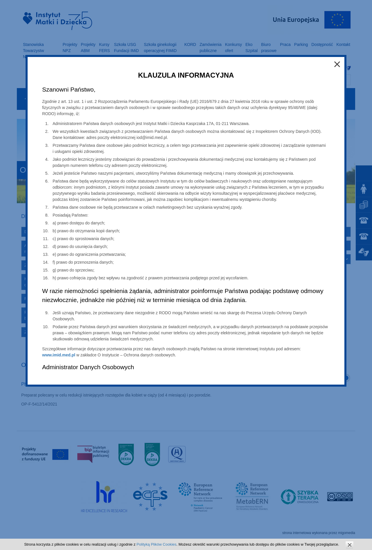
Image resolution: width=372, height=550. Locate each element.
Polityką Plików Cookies (156, 544)
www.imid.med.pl (58, 355)
